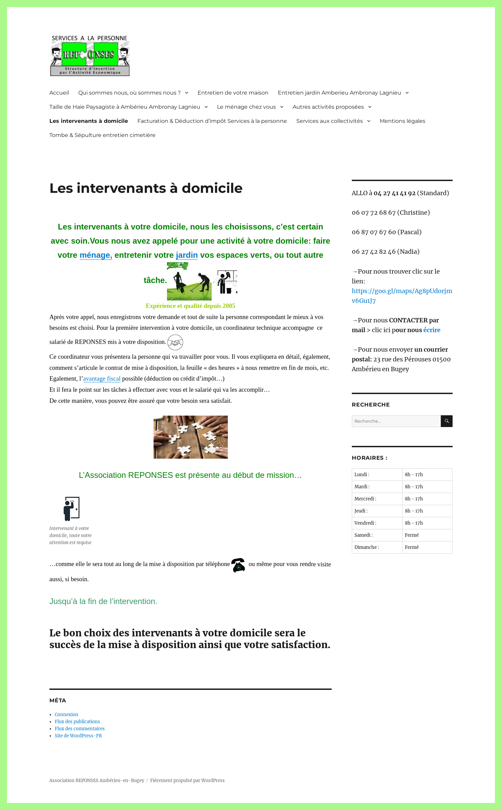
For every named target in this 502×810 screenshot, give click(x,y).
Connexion (66, 714)
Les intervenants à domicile (88, 121)
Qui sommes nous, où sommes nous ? (129, 93)
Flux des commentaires (80, 729)
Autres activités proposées (328, 107)
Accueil (59, 93)
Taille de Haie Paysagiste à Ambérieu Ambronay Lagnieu (124, 107)
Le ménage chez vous (246, 107)
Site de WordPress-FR (78, 736)
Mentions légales (402, 121)
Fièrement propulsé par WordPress (187, 780)
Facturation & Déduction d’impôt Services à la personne (212, 121)
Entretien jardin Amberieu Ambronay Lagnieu (339, 93)
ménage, (96, 254)
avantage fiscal (102, 378)
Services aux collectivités (329, 121)
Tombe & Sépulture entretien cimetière (102, 135)
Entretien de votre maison (233, 93)
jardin (187, 254)
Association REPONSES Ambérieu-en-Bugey (96, 780)
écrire (432, 330)
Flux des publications (77, 722)
